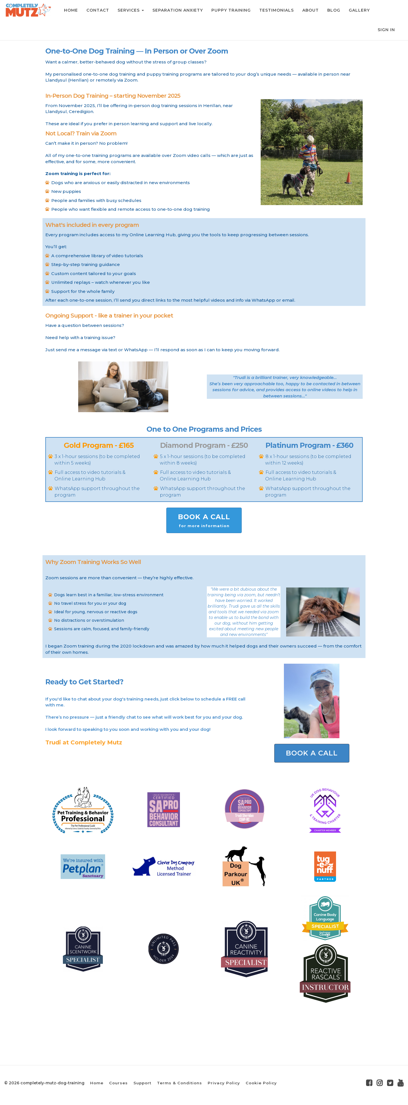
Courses (118, 1083)
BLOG (333, 10)
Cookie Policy (261, 1083)
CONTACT (97, 10)
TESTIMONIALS (276, 10)
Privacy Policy (224, 1083)
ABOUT (310, 10)
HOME (70, 10)
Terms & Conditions (179, 1083)
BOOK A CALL (204, 521)
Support (142, 1083)
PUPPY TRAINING (230, 10)
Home (96, 1083)
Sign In (386, 29)
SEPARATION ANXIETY (177, 10)
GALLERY (358, 10)
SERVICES (130, 10)
